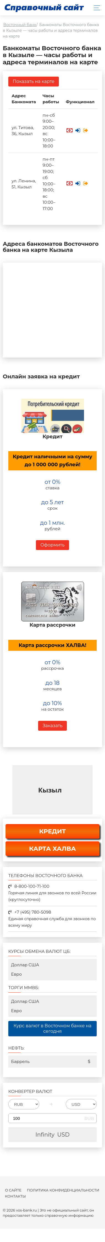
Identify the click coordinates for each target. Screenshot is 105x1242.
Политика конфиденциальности (63, 1190)
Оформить (52, 545)
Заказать (52, 725)
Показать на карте (33, 81)
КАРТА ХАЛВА (52, 848)
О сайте (13, 1190)
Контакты (15, 1196)
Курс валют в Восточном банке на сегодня (52, 1028)
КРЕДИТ (52, 831)
